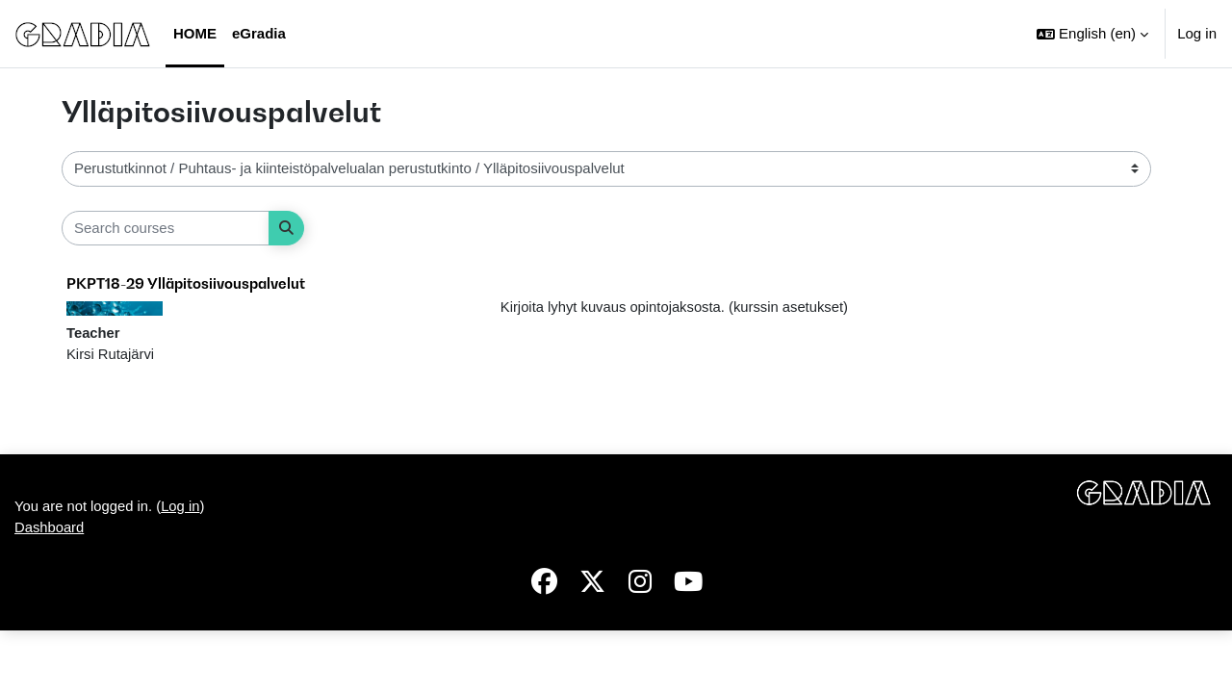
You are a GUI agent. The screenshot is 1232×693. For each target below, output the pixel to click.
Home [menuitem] (195, 33)
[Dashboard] (82, 33)
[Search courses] (166, 228)
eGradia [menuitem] (259, 33)
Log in (1197, 33)
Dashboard (49, 588)
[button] (1092, 33)
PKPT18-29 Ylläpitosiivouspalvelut (185, 283)
